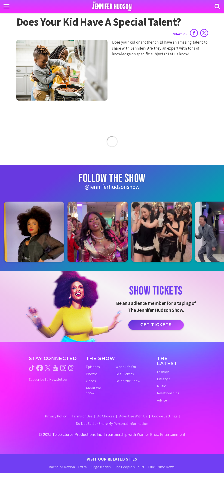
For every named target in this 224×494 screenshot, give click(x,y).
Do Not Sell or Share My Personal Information (112, 423)
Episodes (93, 367)
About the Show (94, 391)
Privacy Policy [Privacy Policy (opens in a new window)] (56, 416)
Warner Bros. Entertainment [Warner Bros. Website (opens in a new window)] (161, 434)
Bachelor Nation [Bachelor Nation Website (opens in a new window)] (62, 467)
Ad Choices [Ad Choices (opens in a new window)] (105, 416)
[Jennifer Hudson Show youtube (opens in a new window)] (55, 368)
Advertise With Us (133, 416)
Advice (162, 400)
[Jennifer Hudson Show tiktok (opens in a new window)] (31, 368)
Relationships (168, 393)
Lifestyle (164, 379)
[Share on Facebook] (194, 33)
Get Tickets (156, 324)
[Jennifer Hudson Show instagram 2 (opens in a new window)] (98, 232)
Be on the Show (128, 381)
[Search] (217, 6)
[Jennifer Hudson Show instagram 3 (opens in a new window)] (161, 232)
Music (161, 386)
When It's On (126, 367)
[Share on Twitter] (204, 33)
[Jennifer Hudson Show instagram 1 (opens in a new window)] (34, 232)
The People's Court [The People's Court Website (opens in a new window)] (129, 467)
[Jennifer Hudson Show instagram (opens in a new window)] (63, 368)
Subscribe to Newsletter (48, 379)
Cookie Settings (164, 416)
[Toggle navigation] (6, 6)
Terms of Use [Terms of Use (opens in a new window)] (82, 416)
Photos (92, 374)
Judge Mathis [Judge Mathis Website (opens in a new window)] (100, 467)
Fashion (163, 372)
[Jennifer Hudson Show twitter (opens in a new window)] (48, 368)
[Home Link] (112, 6)
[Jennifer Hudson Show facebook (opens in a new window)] (39, 368)
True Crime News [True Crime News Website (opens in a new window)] (161, 467)
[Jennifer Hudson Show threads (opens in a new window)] (71, 368)
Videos (91, 381)
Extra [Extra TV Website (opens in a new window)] (82, 467)
